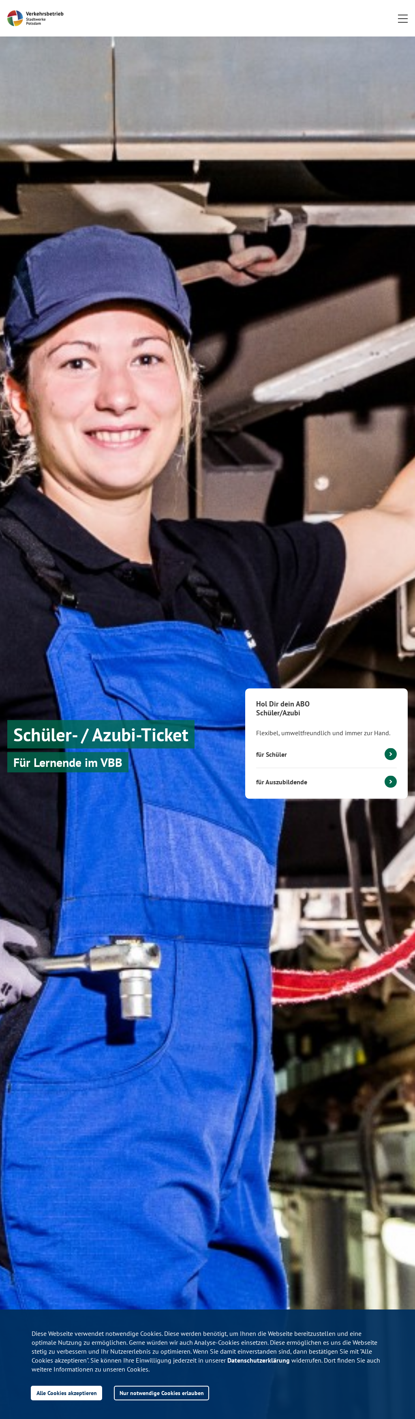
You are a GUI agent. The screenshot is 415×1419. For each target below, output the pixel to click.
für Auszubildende (281, 781)
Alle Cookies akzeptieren (66, 1393)
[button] (403, 18)
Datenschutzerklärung (258, 1360)
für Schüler (271, 754)
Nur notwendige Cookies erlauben (162, 1393)
